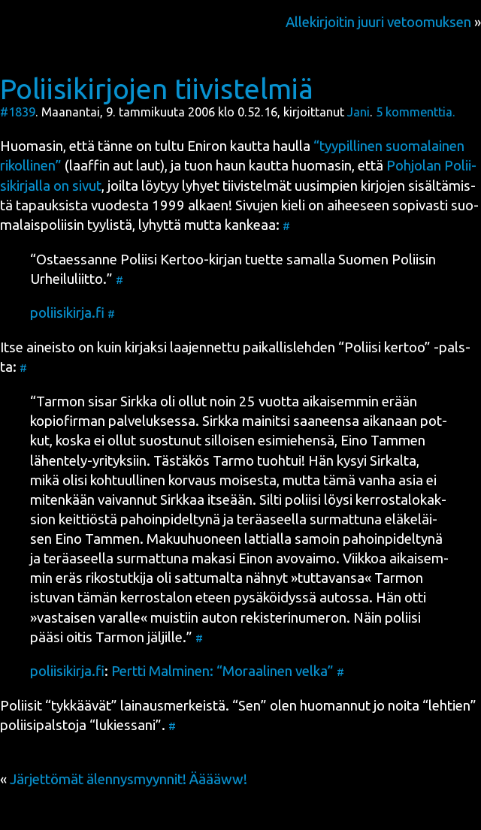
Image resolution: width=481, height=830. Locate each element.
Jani (358, 112)
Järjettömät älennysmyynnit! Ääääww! (128, 779)
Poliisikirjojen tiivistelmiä (156, 88)
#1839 (17, 112)
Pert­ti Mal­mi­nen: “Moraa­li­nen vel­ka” (222, 671)
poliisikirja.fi (67, 313)
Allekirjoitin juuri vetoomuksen (378, 22)
